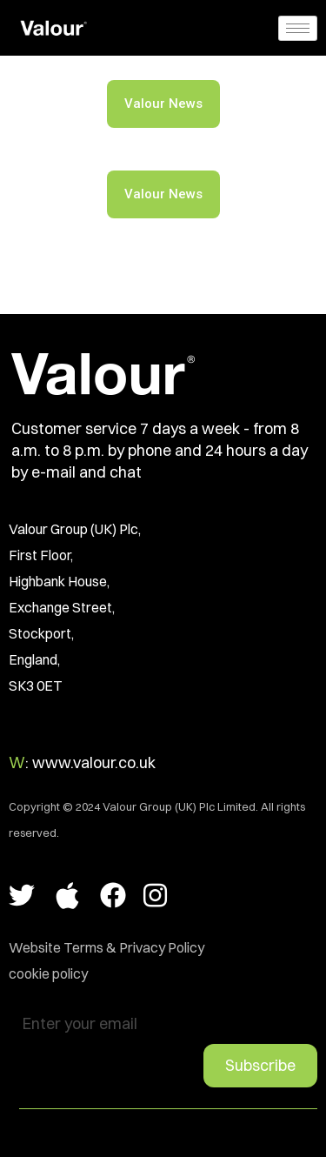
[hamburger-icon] (297, 28)
